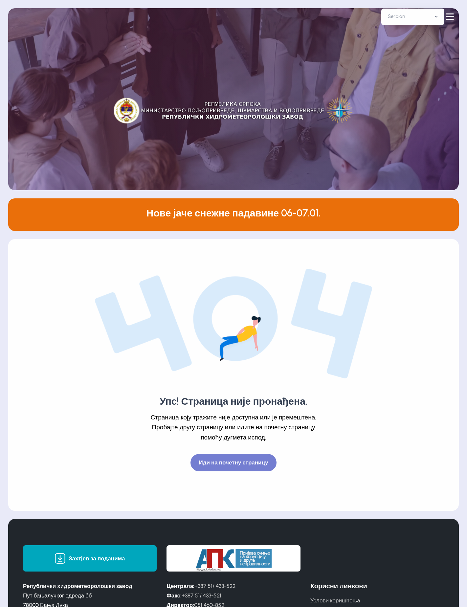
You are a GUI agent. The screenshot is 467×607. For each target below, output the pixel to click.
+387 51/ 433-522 (214, 586)
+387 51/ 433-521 (201, 595)
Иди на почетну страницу (233, 462)
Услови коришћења (335, 600)
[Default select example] (413, 16)
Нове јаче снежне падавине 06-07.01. (233, 213)
